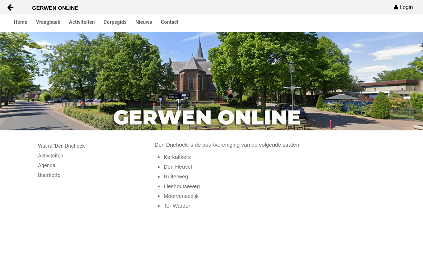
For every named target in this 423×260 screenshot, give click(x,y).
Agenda (46, 165)
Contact (169, 22)
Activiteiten (82, 22)
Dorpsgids (115, 22)
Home (21, 22)
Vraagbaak (48, 22)
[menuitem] (403, 7)
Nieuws (143, 22)
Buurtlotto (49, 175)
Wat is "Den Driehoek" (62, 146)
